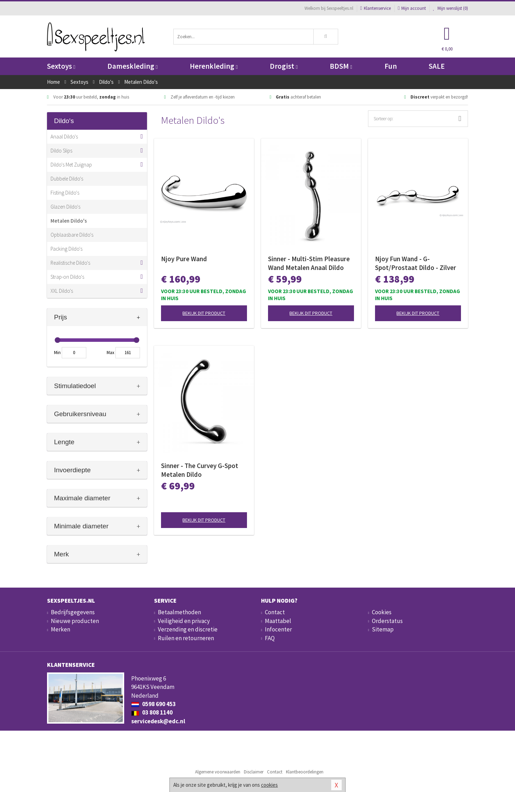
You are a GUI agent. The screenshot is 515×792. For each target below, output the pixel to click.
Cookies (382, 612)
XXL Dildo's (62, 290)
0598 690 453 (153, 704)
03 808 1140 (152, 712)
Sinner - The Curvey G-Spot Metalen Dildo (199, 470)
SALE (437, 66)
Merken (60, 629)
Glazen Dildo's (65, 206)
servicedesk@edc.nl (158, 721)
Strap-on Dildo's (67, 276)
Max (110, 353)
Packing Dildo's (66, 248)
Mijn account (412, 8)
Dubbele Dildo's (67, 178)
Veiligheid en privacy (184, 621)
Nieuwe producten (75, 621)
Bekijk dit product (203, 313)
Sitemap (383, 629)
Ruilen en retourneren (186, 638)
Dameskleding (132, 66)
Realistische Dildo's (70, 262)
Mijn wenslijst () (450, 8)
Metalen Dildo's (69, 220)
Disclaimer (253, 772)
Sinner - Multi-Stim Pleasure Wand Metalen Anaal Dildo (309, 263)
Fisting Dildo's (65, 192)
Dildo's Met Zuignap (71, 164)
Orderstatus (387, 621)
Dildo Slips (61, 150)
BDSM (341, 66)
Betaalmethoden (179, 612)
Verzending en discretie (188, 629)
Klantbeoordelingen (304, 772)
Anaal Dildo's (64, 136)
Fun (390, 66)
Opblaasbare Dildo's (72, 234)
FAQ (270, 638)
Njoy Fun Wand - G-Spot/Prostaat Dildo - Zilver (415, 263)
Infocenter (278, 629)
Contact (275, 612)
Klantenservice (375, 8)
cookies (269, 784)
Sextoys (61, 66)
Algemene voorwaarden (217, 772)
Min (57, 353)
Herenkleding (214, 66)
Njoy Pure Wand (184, 259)
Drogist (283, 66)
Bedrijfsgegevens (73, 612)
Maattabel (278, 621)
